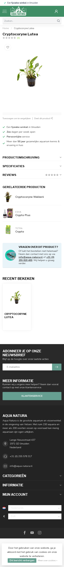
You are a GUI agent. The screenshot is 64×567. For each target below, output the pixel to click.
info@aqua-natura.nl (31, 257)
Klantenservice (32, 396)
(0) (18, 37)
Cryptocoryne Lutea (24, 28)
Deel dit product (43, 118)
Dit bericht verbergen (22, 560)
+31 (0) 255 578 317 (21, 456)
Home (6, 28)
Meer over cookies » (47, 560)
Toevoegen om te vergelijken (17, 118)
